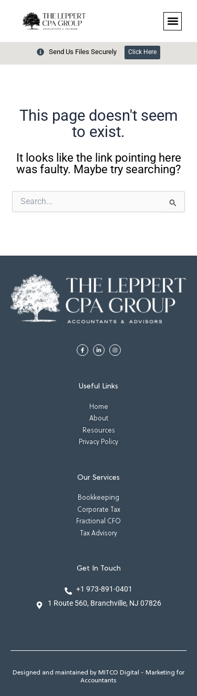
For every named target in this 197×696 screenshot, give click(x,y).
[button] (172, 21)
